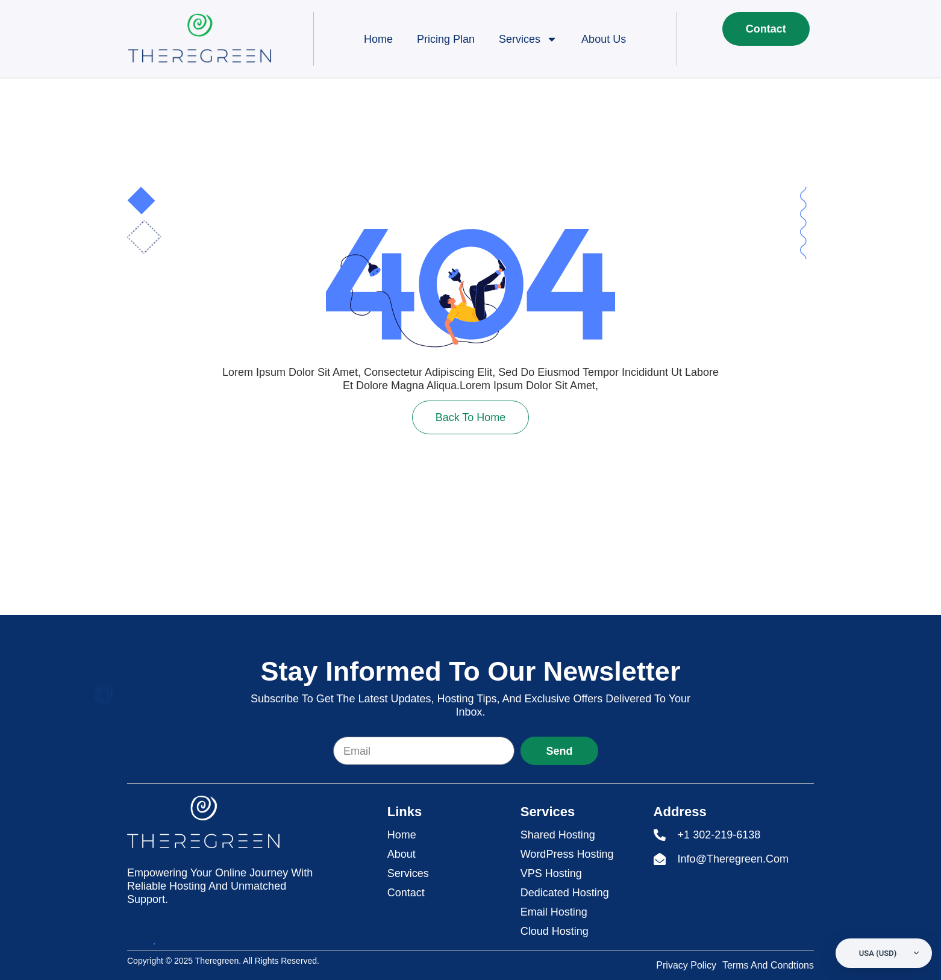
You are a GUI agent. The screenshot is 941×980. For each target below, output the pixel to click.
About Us (603, 39)
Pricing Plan (446, 39)
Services (528, 39)
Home (378, 39)
